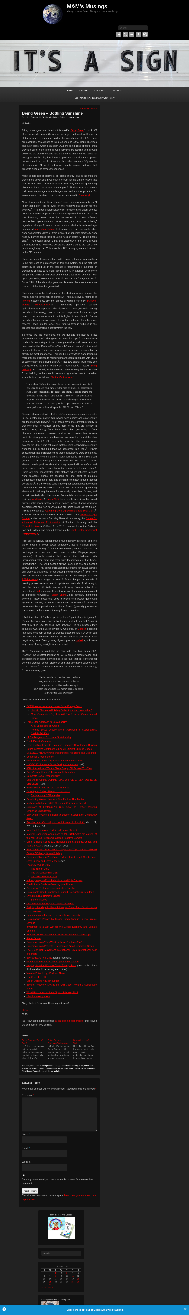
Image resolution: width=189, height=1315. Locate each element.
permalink (55, 1071)
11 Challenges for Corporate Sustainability (48, 737)
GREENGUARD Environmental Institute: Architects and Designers (61, 753)
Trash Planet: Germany (38, 741)
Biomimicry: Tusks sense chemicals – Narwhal (51, 888)
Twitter (125, 34)
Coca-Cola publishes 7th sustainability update (50, 772)
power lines (63, 1068)
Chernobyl (84, 195)
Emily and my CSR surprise (45, 795)
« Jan (43, 1288)
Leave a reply (73, 117)
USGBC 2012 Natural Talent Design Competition (52, 764)
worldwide (37, 499)
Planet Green (33, 938)
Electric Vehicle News (62, 377)
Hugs (25, 1010)
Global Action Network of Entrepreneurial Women (52, 961)
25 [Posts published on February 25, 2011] (72, 1282)
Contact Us (117, 90)
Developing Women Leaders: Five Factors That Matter (55, 799)
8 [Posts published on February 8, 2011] (55, 1276)
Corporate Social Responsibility (43, 776)
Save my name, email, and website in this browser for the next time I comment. (58, 1181)
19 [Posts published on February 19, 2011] (78, 1279)
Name (26, 1134)
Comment (28, 1095)
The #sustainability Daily (44, 876)
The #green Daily (40, 869)
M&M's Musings (87, 6)
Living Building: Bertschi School (43, 896)
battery (76, 1066)
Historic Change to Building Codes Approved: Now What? (61, 710)
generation (33, 1068)
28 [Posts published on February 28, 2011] (50, 1285)
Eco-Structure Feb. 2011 (39, 957)
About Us (83, 90)
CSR (81, 1066)
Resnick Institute (31, 526)
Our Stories (99, 90)
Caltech (82, 629)
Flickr (131, 34)
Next (94, 108)
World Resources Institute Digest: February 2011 (52, 992)
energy (25, 1068)
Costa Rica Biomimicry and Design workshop (50, 903)
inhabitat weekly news (38, 996)
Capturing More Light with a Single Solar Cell (69, 510)
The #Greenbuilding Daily (44, 872)
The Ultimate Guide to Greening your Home (49, 884)
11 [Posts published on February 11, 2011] (72, 1276)
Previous (84, 108)
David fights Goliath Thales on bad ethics (48, 791)
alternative (67, 1066)
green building (51, 1068)
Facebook (118, 34)
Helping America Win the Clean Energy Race (51, 965)
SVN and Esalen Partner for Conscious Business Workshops (58, 934)
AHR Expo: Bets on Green (45, 726)
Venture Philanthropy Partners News (45, 973)
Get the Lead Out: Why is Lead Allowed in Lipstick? (55, 822)
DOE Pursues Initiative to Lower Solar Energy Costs (54, 706)
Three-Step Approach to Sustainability (46, 722)
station (77, 1068)
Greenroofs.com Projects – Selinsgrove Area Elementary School (60, 946)
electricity (88, 1066)
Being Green (77, 130)
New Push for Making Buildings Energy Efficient (51, 830)
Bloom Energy (59, 595)
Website (26, 1162)
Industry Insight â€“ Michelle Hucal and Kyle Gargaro (54, 880)
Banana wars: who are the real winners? (47, 787)
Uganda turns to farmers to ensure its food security (53, 915)
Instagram (145, 34)
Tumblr (138, 34)
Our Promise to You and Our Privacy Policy (95, 98)
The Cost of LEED (36, 977)
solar (71, 1068)
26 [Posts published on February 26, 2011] (78, 1282)
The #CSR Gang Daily (38, 865)
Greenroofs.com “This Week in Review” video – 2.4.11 (55, 942)
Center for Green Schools (40, 756)
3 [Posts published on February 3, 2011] (66, 1273)
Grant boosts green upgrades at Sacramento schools (54, 760)
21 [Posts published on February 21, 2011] (50, 1282)
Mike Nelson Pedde (57, 117)
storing (26, 300)
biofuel (79, 640)
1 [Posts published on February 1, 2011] (55, 1273)
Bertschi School (39, 899)
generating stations (45, 229)
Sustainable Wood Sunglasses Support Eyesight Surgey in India (60, 892)
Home (70, 90)
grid (38, 591)
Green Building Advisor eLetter (42, 981)
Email (26, 1148)
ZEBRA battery (30, 579)
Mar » (50, 1288)
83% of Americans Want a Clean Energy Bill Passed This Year (59, 768)
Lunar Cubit (53, 499)
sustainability (87, 1068)
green (41, 1068)
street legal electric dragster (69, 1021)
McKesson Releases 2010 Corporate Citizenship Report (56, 803)
